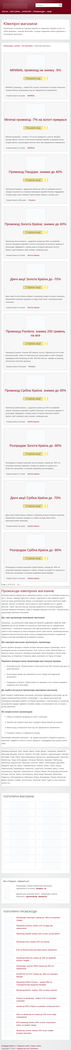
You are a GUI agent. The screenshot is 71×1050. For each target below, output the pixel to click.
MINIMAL (31, 96)
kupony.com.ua (23, 1048)
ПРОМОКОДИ (39, 12)
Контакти (34, 1048)
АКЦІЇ (49, 12)
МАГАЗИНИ (15, 12)
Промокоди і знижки (11, 46)
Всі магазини (27, 46)
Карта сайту (36, 1046)
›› (19, 584)
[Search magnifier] (60, 5)
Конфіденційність (8, 1046)
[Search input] (48, 5)
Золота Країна (33, 255)
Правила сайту (23, 1046)
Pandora (31, 200)
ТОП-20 (5, 12)
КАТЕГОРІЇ (26, 12)
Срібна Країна (33, 422)
